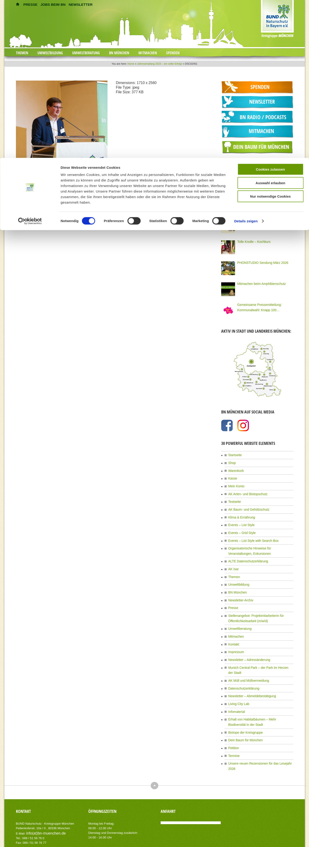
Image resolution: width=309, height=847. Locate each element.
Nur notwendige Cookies (270, 389)
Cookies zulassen (270, 362)
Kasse (232, 474)
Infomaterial (235, 684)
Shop (231, 460)
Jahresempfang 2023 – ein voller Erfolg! (159, 63)
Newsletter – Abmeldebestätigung (249, 670)
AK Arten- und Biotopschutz (245, 489)
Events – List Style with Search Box (250, 532)
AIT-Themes (52, 827)
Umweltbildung (50, 52)
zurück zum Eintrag (28, 224)
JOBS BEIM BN (52, 4)
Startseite (234, 453)
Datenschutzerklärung (241, 662)
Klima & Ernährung (240, 510)
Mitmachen (147, 52)
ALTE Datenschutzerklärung (245, 550)
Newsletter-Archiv (239, 586)
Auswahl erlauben (270, 376)
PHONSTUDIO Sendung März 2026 (259, 261)
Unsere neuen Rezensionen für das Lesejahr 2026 (259, 731)
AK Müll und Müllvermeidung (246, 655)
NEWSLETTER (80, 4)
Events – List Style (239, 517)
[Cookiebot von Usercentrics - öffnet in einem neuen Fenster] (30, 413)
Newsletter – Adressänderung (246, 641)
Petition (233, 717)
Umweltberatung (86, 52)
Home (131, 63)
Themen (22, 52)
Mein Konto (235, 481)
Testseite (233, 496)
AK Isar (232, 558)
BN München (119, 52)
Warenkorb (235, 467)
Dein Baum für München (243, 710)
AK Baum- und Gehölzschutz (246, 503)
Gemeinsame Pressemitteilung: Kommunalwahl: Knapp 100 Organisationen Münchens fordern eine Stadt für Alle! (264, 305)
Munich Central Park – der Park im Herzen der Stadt (260, 648)
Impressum (235, 634)
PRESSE (30, 4)
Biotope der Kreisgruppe (243, 703)
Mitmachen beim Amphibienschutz (258, 282)
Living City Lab (237, 677)
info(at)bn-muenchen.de (42, 795)
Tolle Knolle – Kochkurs (251, 240)
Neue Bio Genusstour (250, 219)
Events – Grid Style (240, 524)
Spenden (173, 52)
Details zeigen (245, 414)
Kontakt (233, 627)
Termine (233, 724)
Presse (232, 593)
